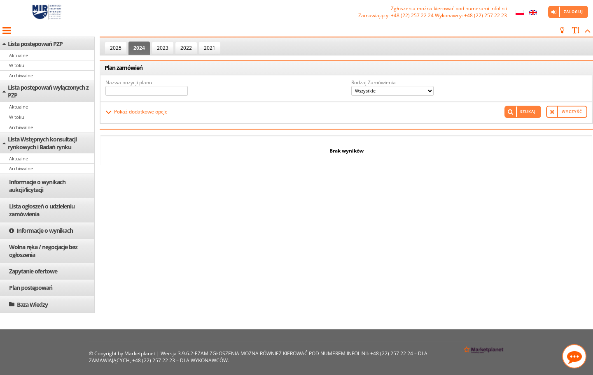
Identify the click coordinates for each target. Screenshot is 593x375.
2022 (186, 47)
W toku (16, 65)
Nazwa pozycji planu (128, 82)
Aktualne (18, 55)
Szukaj (528, 111)
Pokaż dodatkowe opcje (141, 111)
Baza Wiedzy (32, 304)
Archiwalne (21, 75)
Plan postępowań (30, 288)
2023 (162, 47)
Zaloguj (573, 11)
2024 (139, 47)
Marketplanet (139, 353)
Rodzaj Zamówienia (373, 82)
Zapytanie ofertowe (33, 271)
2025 (115, 47)
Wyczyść (572, 111)
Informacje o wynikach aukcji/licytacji (37, 186)
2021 (209, 47)
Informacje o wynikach (44, 230)
